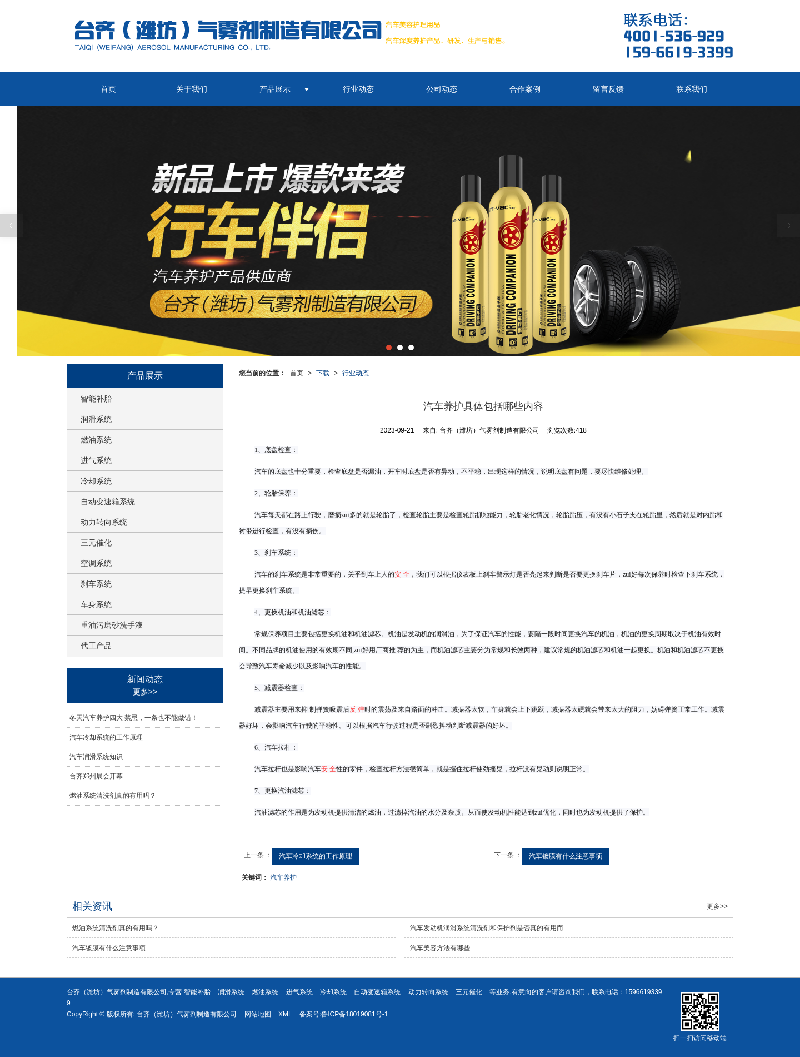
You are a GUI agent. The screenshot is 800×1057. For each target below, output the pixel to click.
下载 (322, 373)
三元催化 (96, 542)
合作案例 (525, 89)
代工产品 (96, 645)
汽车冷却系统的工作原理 (315, 856)
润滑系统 (96, 419)
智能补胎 (96, 398)
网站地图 (257, 1014)
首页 (108, 89)
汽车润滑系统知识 (96, 757)
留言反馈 (608, 89)
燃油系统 (96, 439)
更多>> (145, 691)
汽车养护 (283, 877)
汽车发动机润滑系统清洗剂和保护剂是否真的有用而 (486, 928)
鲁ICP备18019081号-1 (354, 1014)
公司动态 (441, 89)
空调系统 (96, 563)
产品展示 (275, 89)
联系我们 (691, 89)
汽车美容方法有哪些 (440, 948)
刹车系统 (96, 583)
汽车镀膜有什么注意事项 (565, 856)
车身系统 (96, 604)
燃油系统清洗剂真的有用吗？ (112, 796)
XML (285, 1014)
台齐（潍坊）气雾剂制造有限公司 (187, 1014)
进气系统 (96, 460)
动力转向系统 (104, 522)
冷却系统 (96, 481)
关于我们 (191, 89)
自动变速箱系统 (108, 501)
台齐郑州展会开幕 (96, 776)
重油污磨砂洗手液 (112, 625)
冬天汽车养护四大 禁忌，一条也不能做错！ (133, 718)
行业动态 (358, 89)
